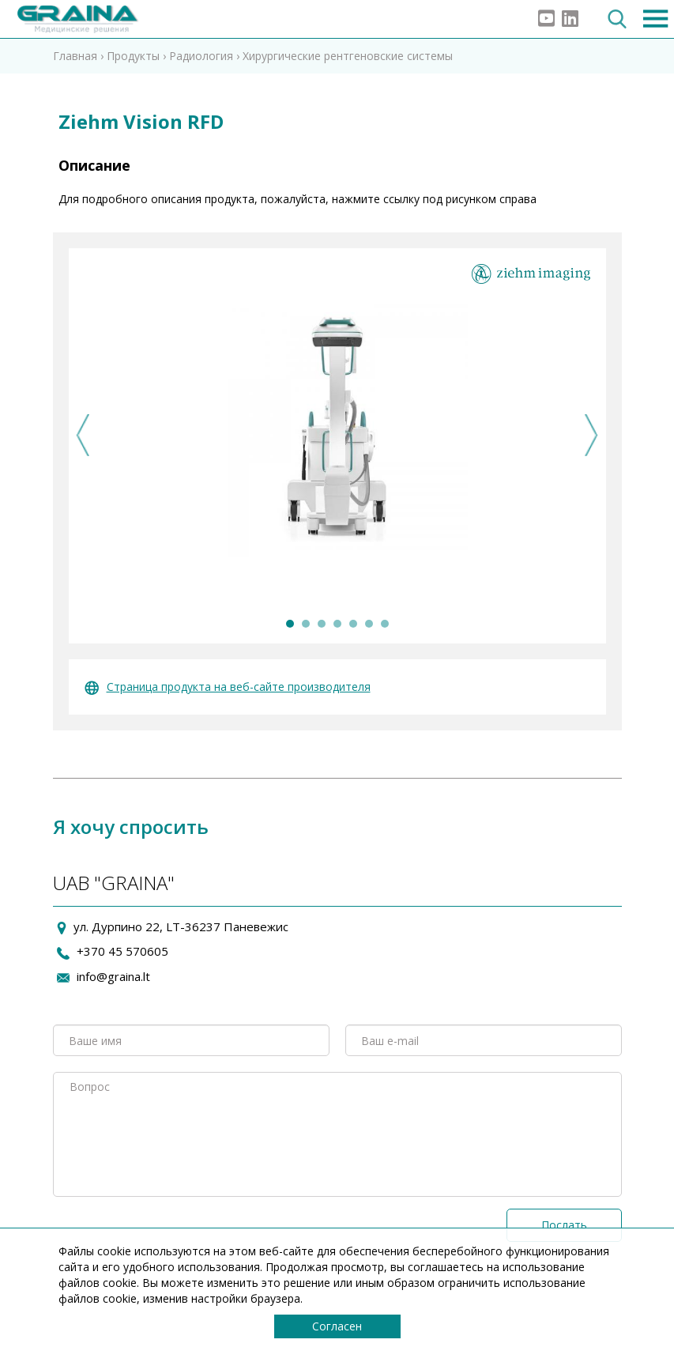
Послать (564, 1224)
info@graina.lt (113, 976)
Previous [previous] (83, 435)
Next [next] (591, 435)
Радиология (201, 55)
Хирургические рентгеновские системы (348, 55)
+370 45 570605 (122, 951)
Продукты (133, 55)
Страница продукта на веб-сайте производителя (228, 686)
